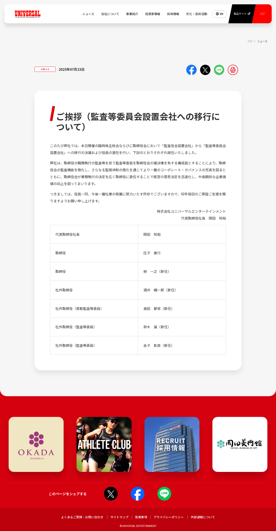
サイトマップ (119, 517)
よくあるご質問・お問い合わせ (82, 517)
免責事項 (141, 517)
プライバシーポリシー (169, 517)
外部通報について (203, 517)
